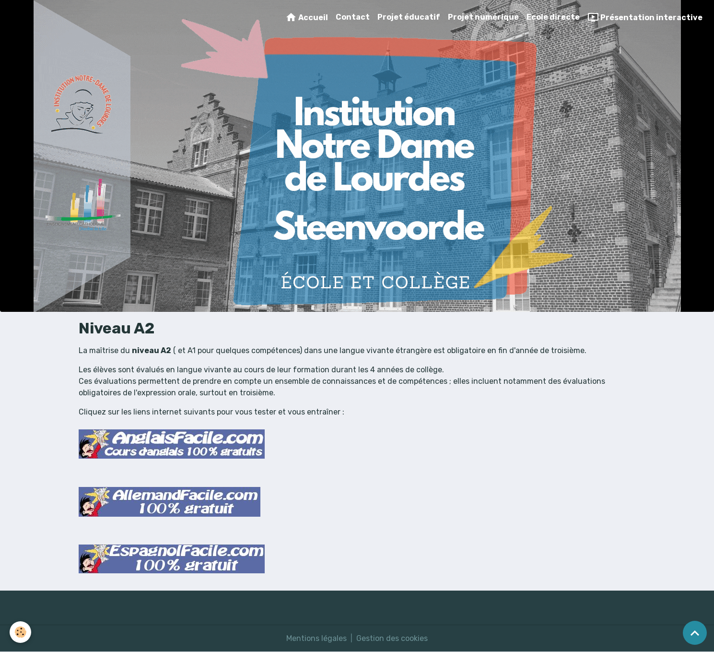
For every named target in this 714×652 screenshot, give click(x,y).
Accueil (306, 17)
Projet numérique (483, 17)
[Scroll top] (695, 633)
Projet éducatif (408, 17)
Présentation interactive (644, 17)
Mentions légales (316, 638)
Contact (353, 17)
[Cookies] (20, 632)
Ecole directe (553, 17)
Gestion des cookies (392, 638)
